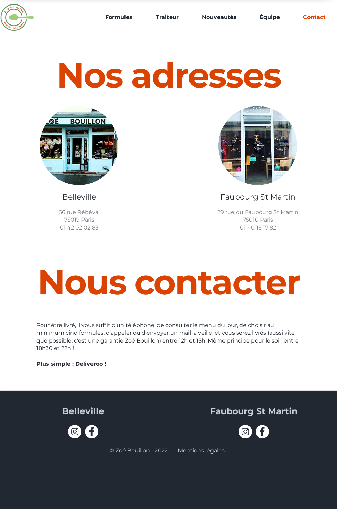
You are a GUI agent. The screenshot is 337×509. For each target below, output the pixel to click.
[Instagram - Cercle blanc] (74, 431)
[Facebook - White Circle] (91, 431)
